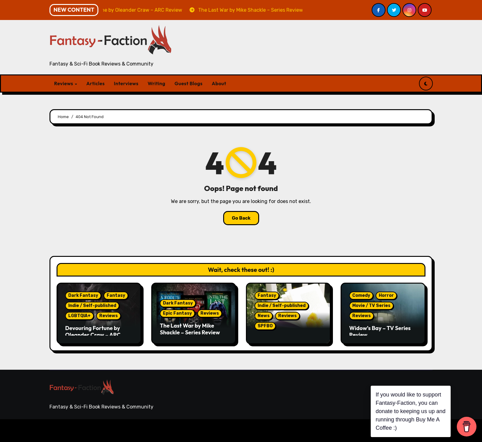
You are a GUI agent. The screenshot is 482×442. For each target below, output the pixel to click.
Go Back (241, 218)
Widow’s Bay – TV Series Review (380, 331)
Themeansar (169, 430)
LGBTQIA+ (79, 315)
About (219, 83)
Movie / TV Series (371, 305)
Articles (95, 83)
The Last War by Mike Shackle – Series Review (190, 329)
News (264, 315)
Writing (156, 83)
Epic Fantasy (177, 313)
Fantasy (116, 295)
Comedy (361, 295)
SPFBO (265, 326)
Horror (386, 295)
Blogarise (136, 430)
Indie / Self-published (92, 305)
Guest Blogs (189, 83)
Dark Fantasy (83, 295)
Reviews (64, 83)
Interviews (126, 83)
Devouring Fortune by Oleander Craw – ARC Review (92, 335)
